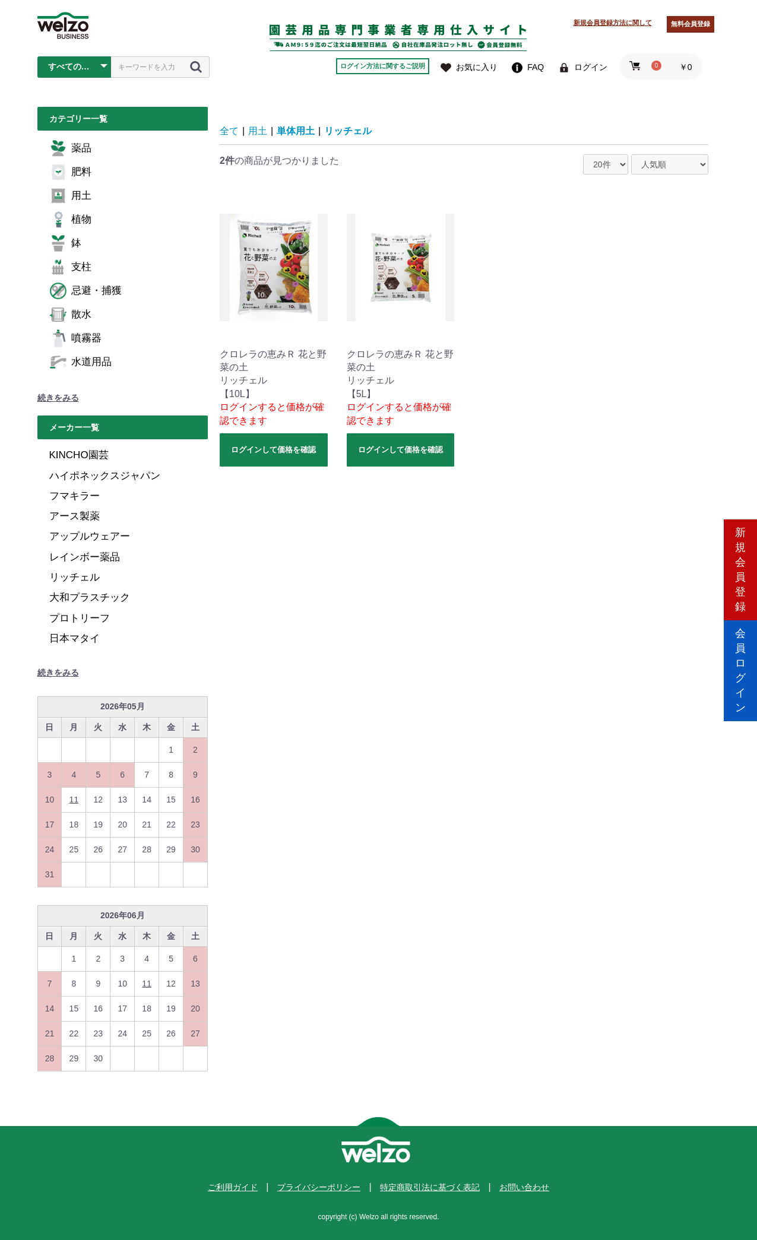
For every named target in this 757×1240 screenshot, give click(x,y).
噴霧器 (75, 338)
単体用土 (296, 131)
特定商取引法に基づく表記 (430, 1187)
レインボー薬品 (84, 557)
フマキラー (74, 496)
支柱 (70, 267)
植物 (70, 220)
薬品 (70, 148)
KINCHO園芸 (79, 455)
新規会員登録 (740, 570)
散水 (70, 315)
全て (229, 131)
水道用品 (80, 362)
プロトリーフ (79, 618)
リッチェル (74, 577)
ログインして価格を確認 (273, 449)
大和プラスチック (89, 597)
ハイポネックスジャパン (104, 475)
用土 (70, 196)
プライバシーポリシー (318, 1187)
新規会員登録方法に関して (613, 22)
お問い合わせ (524, 1187)
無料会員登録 (690, 23)
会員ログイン (740, 670)
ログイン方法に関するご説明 (382, 65)
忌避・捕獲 (85, 291)
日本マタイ (74, 638)
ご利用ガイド (233, 1187)
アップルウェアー (89, 536)
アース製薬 (74, 516)
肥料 (70, 172)
